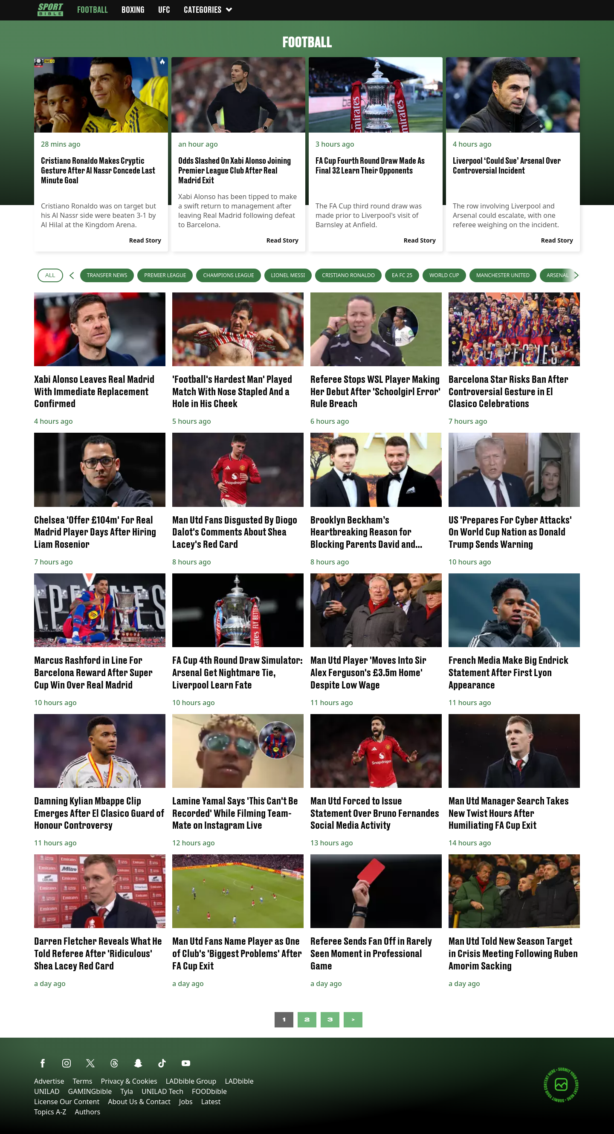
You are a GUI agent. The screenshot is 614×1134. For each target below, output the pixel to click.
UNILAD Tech (162, 1091)
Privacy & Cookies (129, 1081)
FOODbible (209, 1091)
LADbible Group (191, 1081)
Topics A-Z (50, 1112)
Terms (82, 1081)
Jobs (186, 1101)
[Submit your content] (561, 1101)
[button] (71, 275)
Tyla (126, 1091)
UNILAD (47, 1091)
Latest (211, 1101)
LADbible (239, 1081)
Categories (208, 9)
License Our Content (66, 1101)
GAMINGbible (90, 1091)
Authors (87, 1112)
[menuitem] (107, 275)
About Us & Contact (139, 1101)
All (50, 275)
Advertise (49, 1081)
